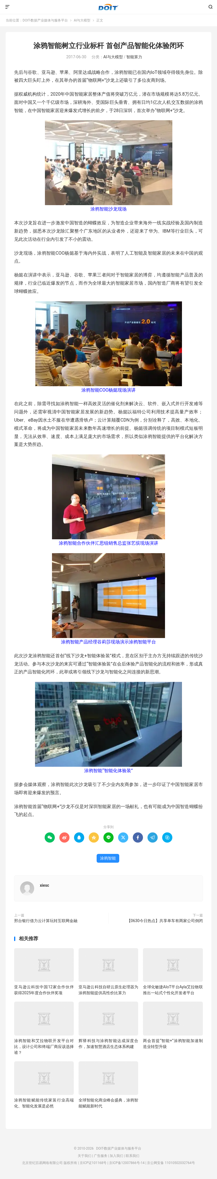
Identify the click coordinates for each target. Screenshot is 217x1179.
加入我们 (116, 1156)
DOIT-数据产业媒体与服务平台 (108, 7)
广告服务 (100, 1156)
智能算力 (134, 57)
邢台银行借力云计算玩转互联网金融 (45, 920)
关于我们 (84, 1156)
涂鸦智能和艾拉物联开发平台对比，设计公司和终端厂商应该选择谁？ (44, 1046)
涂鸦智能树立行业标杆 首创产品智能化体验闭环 (108, 46)
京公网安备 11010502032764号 (171, 1163)
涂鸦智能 (108, 858)
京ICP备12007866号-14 (126, 1163)
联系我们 (132, 1156)
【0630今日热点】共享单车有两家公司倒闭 (165, 920)
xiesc (44, 885)
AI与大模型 (82, 20)
